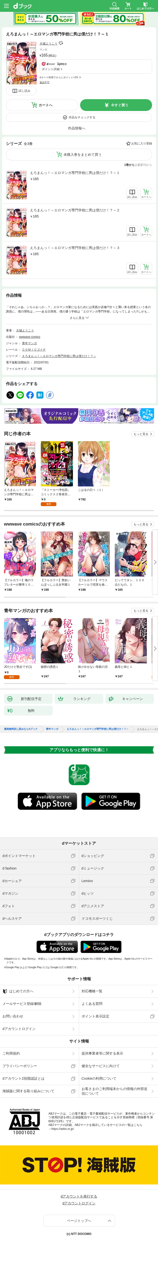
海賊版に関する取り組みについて (28, 1091)
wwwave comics (29, 337)
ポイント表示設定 (95, 1016)
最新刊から (144, 164)
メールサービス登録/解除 (22, 1004)
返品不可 (44, 82)
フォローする (60, 43)
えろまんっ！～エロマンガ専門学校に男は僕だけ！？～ (59, 356)
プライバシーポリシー (19, 1066)
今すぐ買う (119, 105)
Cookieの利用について (99, 1078)
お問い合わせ (12, 1016)
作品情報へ (76, 128)
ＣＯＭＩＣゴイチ (34, 349)
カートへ (45, 105)
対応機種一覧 (92, 991)
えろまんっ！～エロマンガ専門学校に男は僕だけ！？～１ (75, 173)
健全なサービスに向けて (101, 1066)
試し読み (24, 91)
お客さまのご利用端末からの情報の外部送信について (114, 1091)
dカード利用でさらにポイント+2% (59, 77)
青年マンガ (29, 343)
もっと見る (141, 434)
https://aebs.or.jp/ (62, 1129)
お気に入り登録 (141, 143)
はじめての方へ (17, 991)
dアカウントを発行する (79, 1196)
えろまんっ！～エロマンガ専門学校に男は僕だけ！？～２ (75, 210)
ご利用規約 (11, 1053)
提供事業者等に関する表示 (102, 1053)
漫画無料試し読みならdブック (21, 729)
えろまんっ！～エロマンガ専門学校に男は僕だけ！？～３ (75, 248)
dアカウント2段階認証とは (23, 1078)
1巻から (129, 164)
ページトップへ (79, 1221)
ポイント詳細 (51, 69)
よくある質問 (92, 1004)
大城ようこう (48, 43)
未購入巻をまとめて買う (83, 154)
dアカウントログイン (19, 1029)
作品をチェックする (82, 117)
